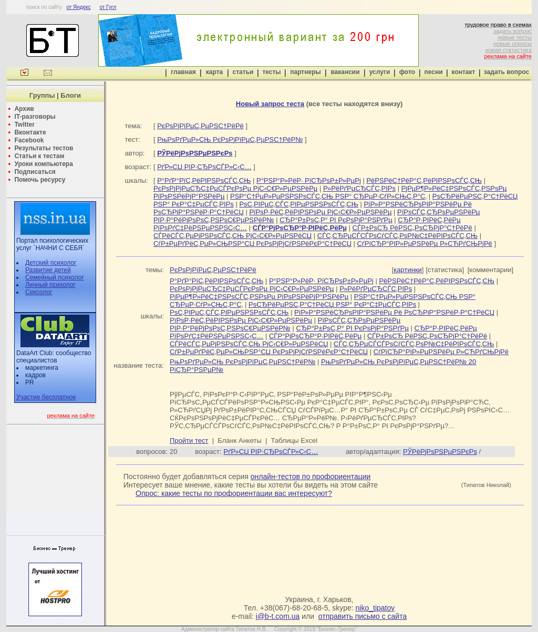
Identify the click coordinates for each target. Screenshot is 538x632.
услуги (379, 72)
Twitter (24, 124)
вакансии (344, 72)
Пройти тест (189, 440)
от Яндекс (78, 7)
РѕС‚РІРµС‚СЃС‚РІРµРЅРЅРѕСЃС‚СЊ (298, 204)
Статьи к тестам (39, 156)
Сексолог (38, 292)
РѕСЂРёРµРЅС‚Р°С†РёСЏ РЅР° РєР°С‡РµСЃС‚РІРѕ (332, 304)
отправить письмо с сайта (362, 616)
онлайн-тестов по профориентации (311, 476)
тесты (271, 72)
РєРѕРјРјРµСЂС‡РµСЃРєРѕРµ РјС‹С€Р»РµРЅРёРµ (235, 188)
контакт (463, 72)
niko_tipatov (375, 608)
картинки (408, 270)
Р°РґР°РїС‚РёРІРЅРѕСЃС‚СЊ (204, 180)
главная (183, 72)
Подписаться (34, 171)
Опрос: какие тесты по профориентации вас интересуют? (234, 493)
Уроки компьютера (43, 164)
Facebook (29, 140)
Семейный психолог (54, 277)
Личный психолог (50, 284)
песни (433, 72)
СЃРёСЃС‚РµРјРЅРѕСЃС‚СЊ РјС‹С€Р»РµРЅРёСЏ (232, 236)
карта (214, 72)
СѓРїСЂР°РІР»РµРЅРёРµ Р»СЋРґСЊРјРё (424, 243)
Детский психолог (50, 262)
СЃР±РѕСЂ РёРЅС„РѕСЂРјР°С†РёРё (412, 228)
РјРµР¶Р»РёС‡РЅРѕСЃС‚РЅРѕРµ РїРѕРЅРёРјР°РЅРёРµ (259, 297)
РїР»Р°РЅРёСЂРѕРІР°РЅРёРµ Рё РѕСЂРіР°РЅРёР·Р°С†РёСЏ (394, 312)
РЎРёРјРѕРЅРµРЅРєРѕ (440, 451)
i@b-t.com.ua (277, 616)
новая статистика (508, 50)
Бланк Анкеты (239, 440)
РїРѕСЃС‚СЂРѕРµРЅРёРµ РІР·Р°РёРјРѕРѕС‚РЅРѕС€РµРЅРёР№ (285, 324)
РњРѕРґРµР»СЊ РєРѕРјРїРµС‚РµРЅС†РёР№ (230, 139)
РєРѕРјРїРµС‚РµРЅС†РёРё (200, 126)
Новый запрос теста (270, 104)
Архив (24, 108)
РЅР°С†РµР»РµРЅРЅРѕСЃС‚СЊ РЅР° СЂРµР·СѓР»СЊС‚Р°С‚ (328, 196)
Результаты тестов (43, 148)
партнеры (305, 72)
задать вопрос (512, 31)
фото (407, 72)
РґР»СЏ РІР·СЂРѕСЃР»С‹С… (204, 167)
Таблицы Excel (294, 440)
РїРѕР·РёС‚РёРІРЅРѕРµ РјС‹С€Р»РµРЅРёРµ (320, 212)
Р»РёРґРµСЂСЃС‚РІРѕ (359, 188)
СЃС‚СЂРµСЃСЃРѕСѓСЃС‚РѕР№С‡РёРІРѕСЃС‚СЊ (397, 236)
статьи (243, 72)
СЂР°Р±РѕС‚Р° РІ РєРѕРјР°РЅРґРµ (336, 220)
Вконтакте (30, 132)
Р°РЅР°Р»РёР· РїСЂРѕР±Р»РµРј (308, 180)
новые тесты (515, 37)
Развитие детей (48, 270)
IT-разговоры (34, 116)
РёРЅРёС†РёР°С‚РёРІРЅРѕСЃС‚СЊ (424, 180)
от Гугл (107, 7)
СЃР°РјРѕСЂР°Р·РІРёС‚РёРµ (315, 336)
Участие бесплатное (46, 397)
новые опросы (512, 43)
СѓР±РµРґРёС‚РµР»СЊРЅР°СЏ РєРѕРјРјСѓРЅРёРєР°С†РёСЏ (252, 243)
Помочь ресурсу (39, 179)
